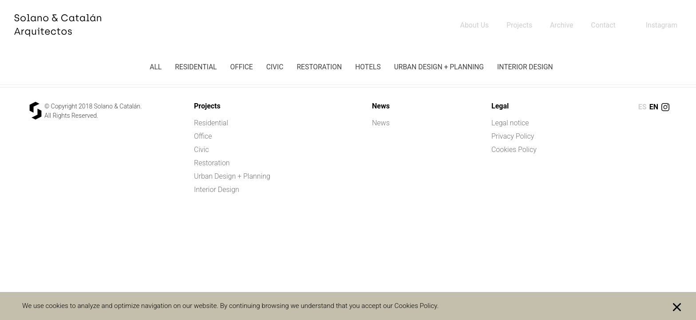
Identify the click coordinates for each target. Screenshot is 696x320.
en (653, 107)
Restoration (319, 67)
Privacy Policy (512, 136)
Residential (196, 67)
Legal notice (510, 123)
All (156, 67)
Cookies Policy (514, 149)
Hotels (367, 67)
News (381, 123)
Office (241, 67)
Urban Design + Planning (439, 67)
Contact (602, 25)
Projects (518, 25)
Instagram (661, 25)
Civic (275, 67)
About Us (473, 25)
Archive (561, 25)
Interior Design (525, 67)
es (642, 107)
